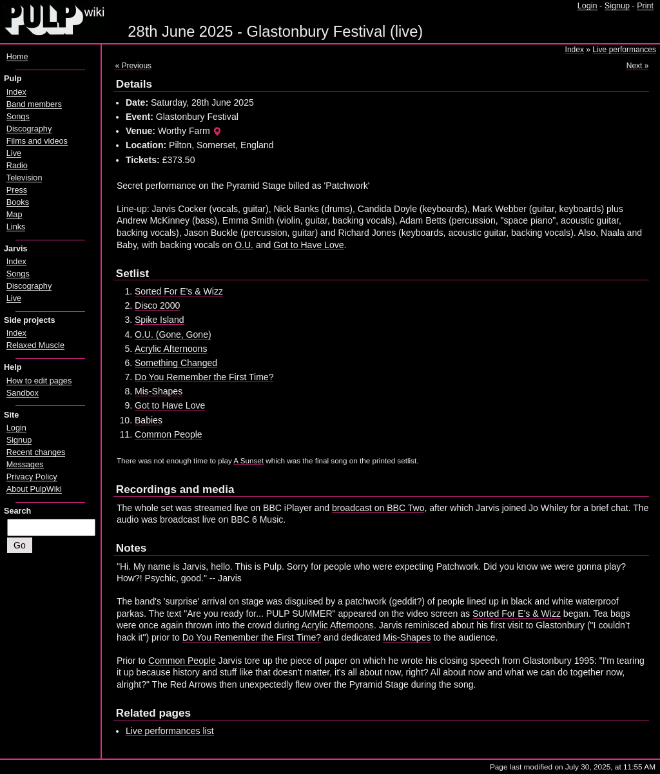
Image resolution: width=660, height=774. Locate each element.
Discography (29, 128)
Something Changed (176, 363)
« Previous (133, 65)
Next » (637, 65)
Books (17, 202)
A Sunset (248, 460)
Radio (17, 165)
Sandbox (22, 393)
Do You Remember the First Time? (204, 377)
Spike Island (159, 319)
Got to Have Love (308, 245)
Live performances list (170, 731)
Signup (617, 5)
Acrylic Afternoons (171, 348)
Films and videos (37, 141)
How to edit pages (39, 380)
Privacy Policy (31, 476)
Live (13, 153)
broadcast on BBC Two (378, 508)
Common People (168, 434)
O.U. (244, 245)
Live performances (624, 49)
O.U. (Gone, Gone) (173, 334)
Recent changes (36, 452)
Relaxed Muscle (35, 345)
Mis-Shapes (158, 391)
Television (24, 177)
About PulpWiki (34, 489)
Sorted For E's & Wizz (179, 291)
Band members (34, 104)
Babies (148, 420)
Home (17, 56)
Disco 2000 (157, 305)
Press (16, 190)
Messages (25, 464)
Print (645, 5)
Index (574, 49)
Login (587, 5)
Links (16, 226)
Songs (18, 116)
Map (14, 214)
